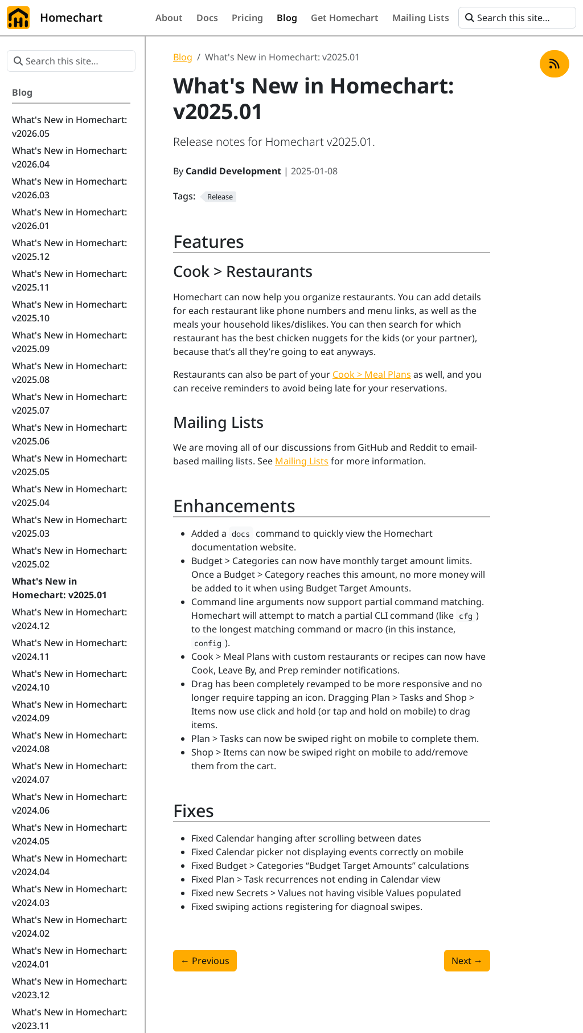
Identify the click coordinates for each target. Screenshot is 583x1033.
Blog (182, 57)
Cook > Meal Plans (371, 374)
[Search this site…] (517, 17)
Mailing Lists (302, 461)
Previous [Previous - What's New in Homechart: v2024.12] (204, 960)
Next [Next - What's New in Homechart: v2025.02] (467, 960)
